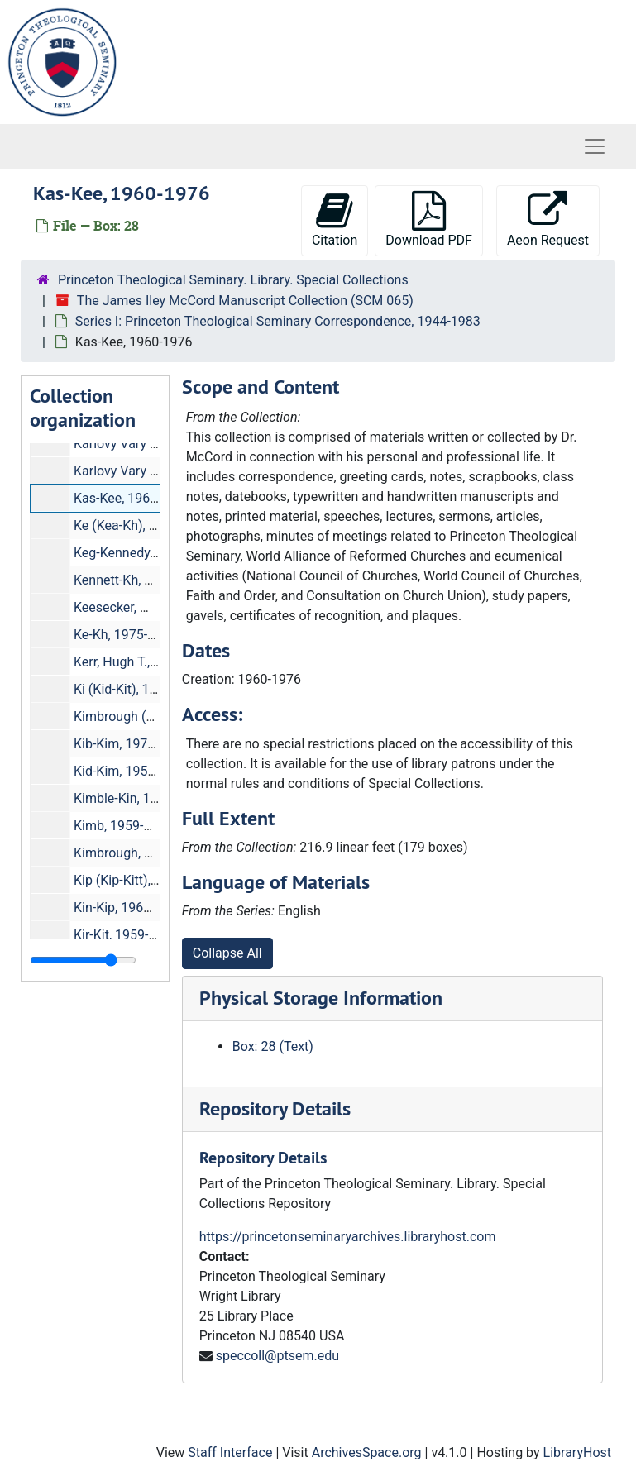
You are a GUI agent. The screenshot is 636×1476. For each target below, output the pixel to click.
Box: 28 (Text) (272, 1046)
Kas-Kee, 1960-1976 (132, 498)
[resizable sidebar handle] (83, 960)
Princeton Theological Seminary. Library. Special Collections (233, 280)
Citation (334, 219)
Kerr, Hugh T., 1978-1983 (145, 662)
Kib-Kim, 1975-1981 (131, 744)
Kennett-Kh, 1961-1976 (141, 580)
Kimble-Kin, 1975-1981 (140, 798)
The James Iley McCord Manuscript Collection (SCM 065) (245, 300)
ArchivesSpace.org (367, 1452)
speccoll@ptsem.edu (277, 1356)
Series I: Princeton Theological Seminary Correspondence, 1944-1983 (278, 321)
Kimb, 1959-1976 (123, 826)
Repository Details (275, 1108)
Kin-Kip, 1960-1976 (129, 907)
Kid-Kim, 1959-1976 (131, 771)
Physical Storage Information (320, 997)
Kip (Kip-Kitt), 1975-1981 (145, 880)
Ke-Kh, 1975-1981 (125, 634)
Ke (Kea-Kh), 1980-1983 (143, 525)
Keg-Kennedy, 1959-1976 (146, 553)
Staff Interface (230, 1452)
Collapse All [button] (227, 953)
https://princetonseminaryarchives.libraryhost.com (347, 1236)
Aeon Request (548, 219)
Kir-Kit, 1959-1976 (126, 935)
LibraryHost (577, 1452)
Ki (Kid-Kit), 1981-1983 (139, 689)
